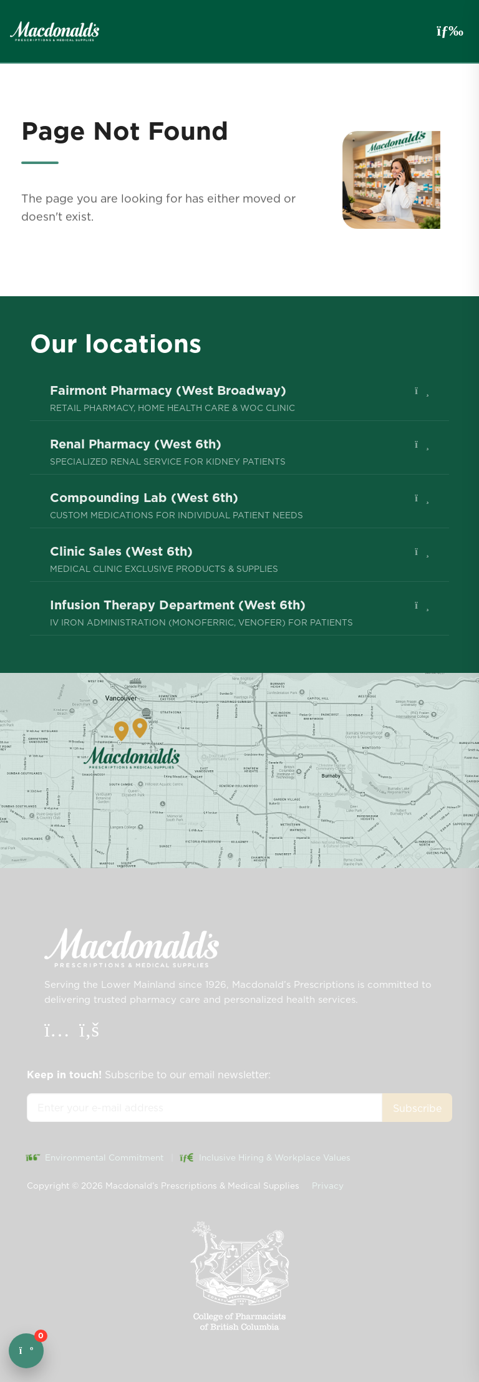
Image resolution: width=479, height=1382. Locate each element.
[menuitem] (239, 398)
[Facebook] (89, 1033)
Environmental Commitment (95, 1157)
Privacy (328, 1185)
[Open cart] (26, 1350)
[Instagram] (58, 1033)
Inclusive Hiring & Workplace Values (266, 1157)
